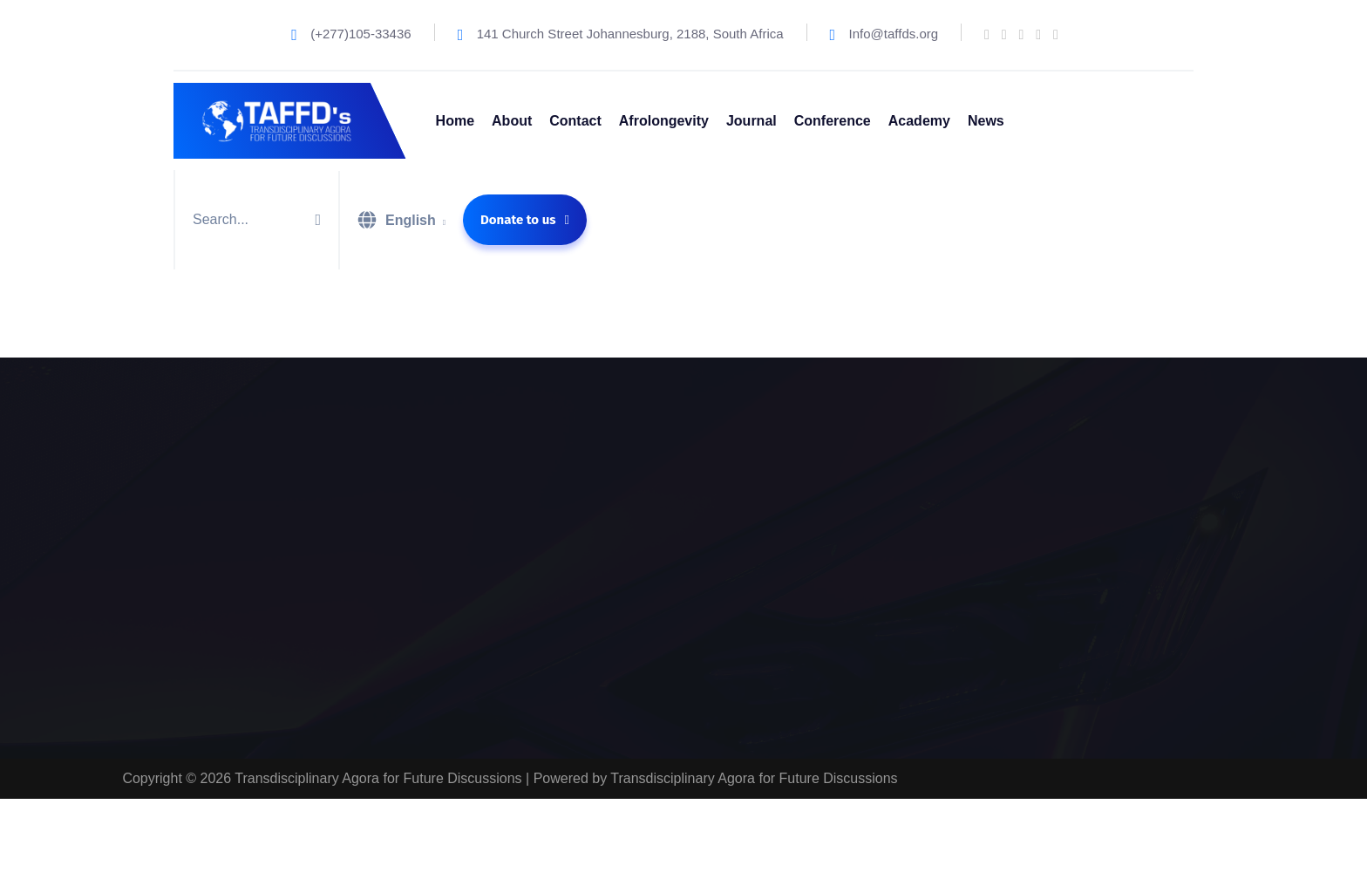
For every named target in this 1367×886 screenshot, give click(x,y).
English (410, 220)
